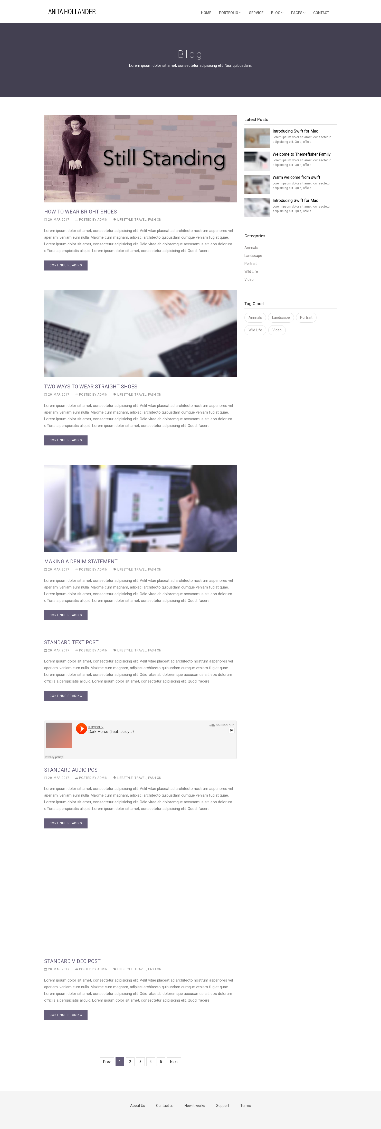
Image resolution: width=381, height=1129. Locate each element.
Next (174, 1062)
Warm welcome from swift (296, 177)
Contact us (165, 1106)
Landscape (253, 256)
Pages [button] (298, 13)
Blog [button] (277, 13)
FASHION (154, 219)
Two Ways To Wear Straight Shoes (90, 387)
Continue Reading (66, 265)
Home (206, 13)
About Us (137, 1106)
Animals (251, 248)
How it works (195, 1106)
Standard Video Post (72, 961)
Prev (107, 1062)
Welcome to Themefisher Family (302, 154)
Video (249, 279)
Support (222, 1106)
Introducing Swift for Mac (295, 131)
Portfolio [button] (230, 13)
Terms (245, 1106)
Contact (321, 13)
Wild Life (251, 271)
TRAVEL (140, 219)
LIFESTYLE (123, 219)
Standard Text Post (71, 642)
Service (256, 13)
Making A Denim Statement (81, 561)
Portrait (250, 264)
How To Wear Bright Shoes (80, 212)
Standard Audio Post (72, 770)
